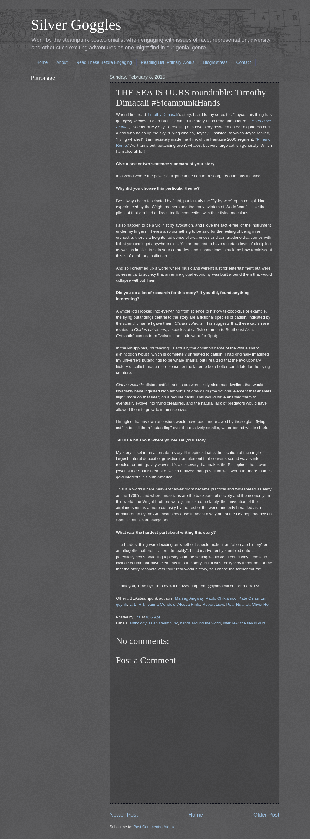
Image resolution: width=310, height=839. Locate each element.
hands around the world (200, 623)
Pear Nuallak (237, 604)
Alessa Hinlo (188, 604)
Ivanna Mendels (161, 604)
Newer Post (124, 815)
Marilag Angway (189, 598)
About (62, 62)
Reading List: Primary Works (167, 62)
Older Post (266, 815)
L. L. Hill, (137, 604)
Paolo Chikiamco (221, 598)
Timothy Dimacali (162, 114)
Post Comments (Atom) (154, 826)
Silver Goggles (76, 24)
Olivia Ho (260, 604)
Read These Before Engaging (104, 62)
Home (42, 62)
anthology (138, 623)
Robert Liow (213, 604)
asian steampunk (163, 623)
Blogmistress (215, 62)
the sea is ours (253, 623)
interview (230, 623)
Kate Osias (249, 598)
